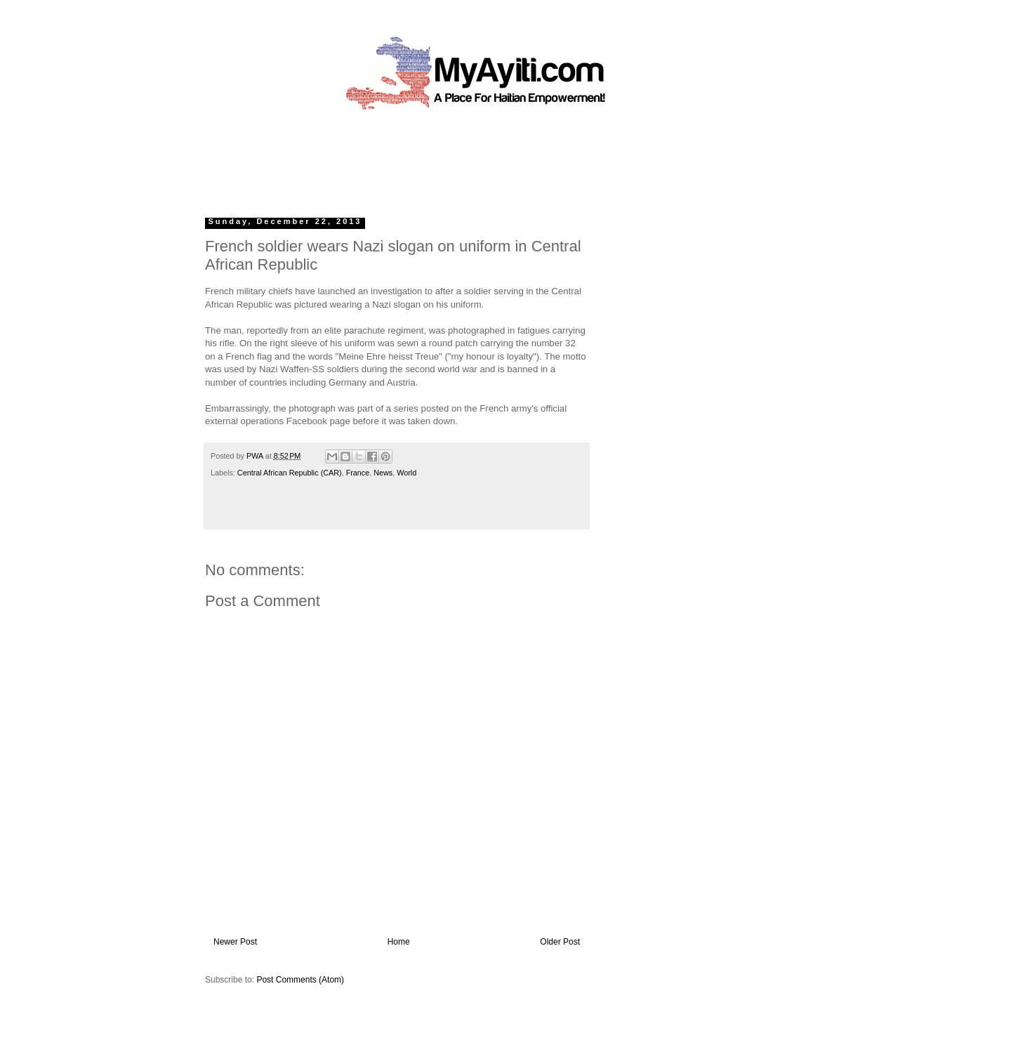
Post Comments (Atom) (300, 980)
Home (399, 942)
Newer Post (235, 942)
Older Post (560, 942)
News (383, 472)
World (406, 472)
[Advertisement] (473, 158)
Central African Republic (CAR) (289, 472)
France (358, 472)
